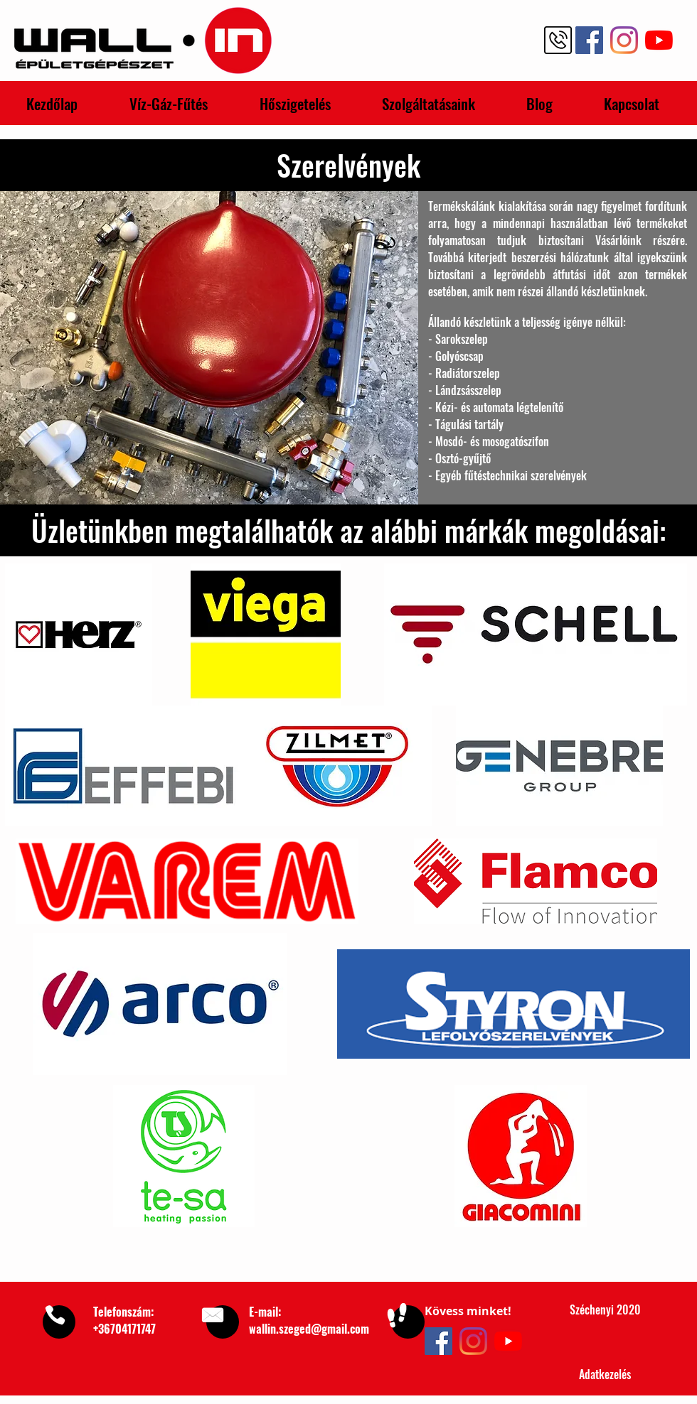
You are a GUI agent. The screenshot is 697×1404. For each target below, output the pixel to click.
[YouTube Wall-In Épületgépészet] (659, 40)
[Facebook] (438, 1341)
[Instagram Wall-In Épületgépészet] (624, 40)
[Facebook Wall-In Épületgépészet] (589, 40)
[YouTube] (508, 1341)
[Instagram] (473, 1341)
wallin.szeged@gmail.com (309, 1328)
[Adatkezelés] (605, 1375)
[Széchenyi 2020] (605, 1310)
